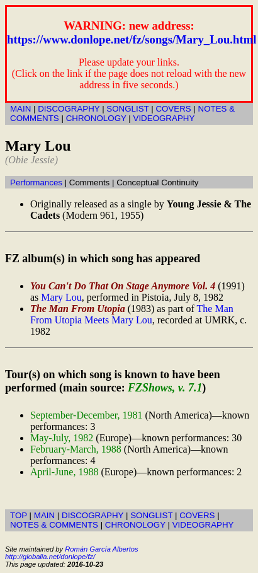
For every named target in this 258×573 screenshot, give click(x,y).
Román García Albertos (101, 549)
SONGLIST (127, 108)
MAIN (20, 108)
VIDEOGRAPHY (164, 118)
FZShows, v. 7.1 (165, 387)
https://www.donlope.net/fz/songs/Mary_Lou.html (131, 39)
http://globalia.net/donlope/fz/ (50, 556)
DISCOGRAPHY (68, 108)
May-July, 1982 (61, 437)
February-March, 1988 (75, 449)
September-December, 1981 (86, 415)
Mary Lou (61, 297)
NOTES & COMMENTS (54, 525)
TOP (18, 515)
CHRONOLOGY (96, 118)
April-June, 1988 (64, 471)
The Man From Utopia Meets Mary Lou (131, 314)
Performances (36, 182)
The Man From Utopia (77, 308)
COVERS (173, 108)
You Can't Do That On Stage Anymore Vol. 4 (122, 286)
